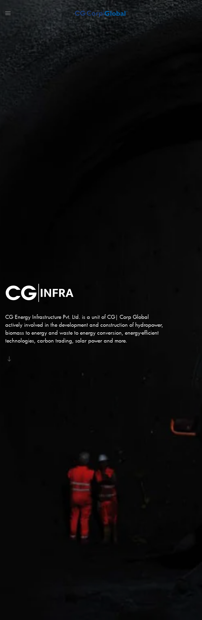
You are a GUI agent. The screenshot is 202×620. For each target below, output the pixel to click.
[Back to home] (101, 13)
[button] (8, 13)
